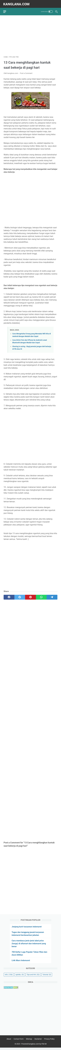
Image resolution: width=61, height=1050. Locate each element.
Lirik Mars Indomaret (21, 962)
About (9, 1041)
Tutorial (47, 977)
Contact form (19, 1041)
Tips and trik (33, 977)
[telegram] (52, 596)
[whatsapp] (41, 596)
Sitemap (29, 1041)
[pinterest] (30, 596)
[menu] (6, 10)
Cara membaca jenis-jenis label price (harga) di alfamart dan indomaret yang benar (29, 946)
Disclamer (38, 1041)
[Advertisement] (30, 34)
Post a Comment (26, 72)
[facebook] (9, 596)
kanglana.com (17, 3)
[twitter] (19, 596)
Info (9, 977)
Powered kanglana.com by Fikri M (33, 1046)
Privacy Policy (49, 1041)
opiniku (19, 977)
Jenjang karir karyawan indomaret (27, 929)
